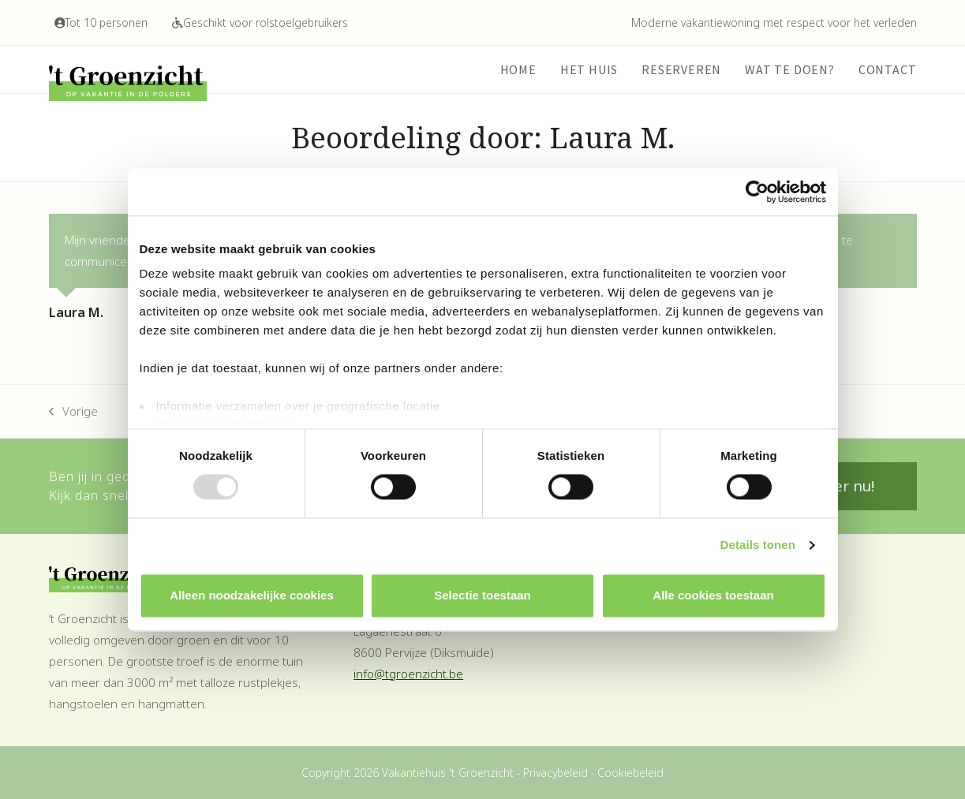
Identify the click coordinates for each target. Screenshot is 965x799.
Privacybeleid (555, 772)
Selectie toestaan (482, 595)
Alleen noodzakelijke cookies (252, 595)
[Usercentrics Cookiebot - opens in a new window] (757, 191)
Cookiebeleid (630, 772)
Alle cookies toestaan (713, 595)
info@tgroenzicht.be (408, 673)
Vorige (73, 412)
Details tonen (757, 545)
